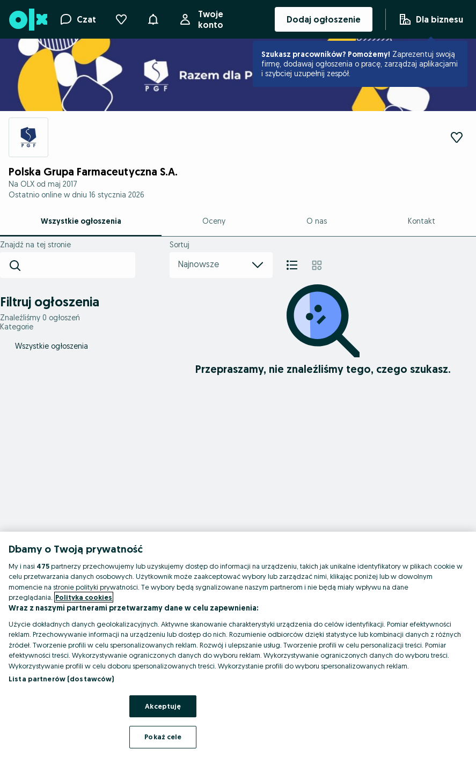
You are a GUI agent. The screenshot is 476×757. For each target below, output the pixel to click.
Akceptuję (163, 706)
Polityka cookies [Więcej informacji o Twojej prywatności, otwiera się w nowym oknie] (83, 597)
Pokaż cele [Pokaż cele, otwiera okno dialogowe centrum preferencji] (162, 736)
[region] (238, 644)
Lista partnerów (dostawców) (61, 678)
